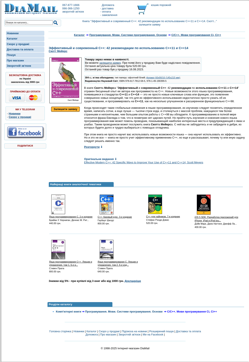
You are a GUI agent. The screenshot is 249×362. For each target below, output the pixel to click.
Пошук (11, 55)
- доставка (106, 8)
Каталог (12, 38)
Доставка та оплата (20, 49)
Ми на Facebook (153, 334)
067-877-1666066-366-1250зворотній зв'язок (73, 8)
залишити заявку (110, 62)
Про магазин (15, 60)
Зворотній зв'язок (19, 65)
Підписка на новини (135, 331)
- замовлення (108, 15)
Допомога (107, 5)
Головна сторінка (60, 331)
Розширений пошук (161, 331)
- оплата (105, 11)
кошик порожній (161, 5)
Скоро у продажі (18, 44)
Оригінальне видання (100, 159)
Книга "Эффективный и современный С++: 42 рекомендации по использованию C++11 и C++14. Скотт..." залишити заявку (150, 23)
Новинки (13, 33)
